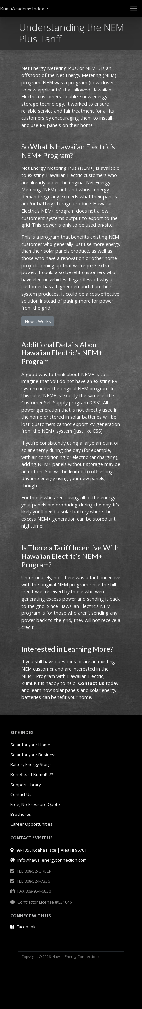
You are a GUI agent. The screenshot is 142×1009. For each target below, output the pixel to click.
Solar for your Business (33, 755)
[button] (24, 8)
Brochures (20, 814)
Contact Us (20, 794)
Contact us (91, 683)
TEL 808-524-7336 (33, 881)
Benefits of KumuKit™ (31, 774)
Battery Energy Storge (31, 764)
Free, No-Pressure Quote (35, 804)
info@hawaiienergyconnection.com (48, 860)
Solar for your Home (30, 745)
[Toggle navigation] (133, 8)
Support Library (25, 785)
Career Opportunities (31, 824)
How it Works (38, 321)
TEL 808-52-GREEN (34, 871)
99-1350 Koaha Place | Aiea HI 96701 (48, 850)
